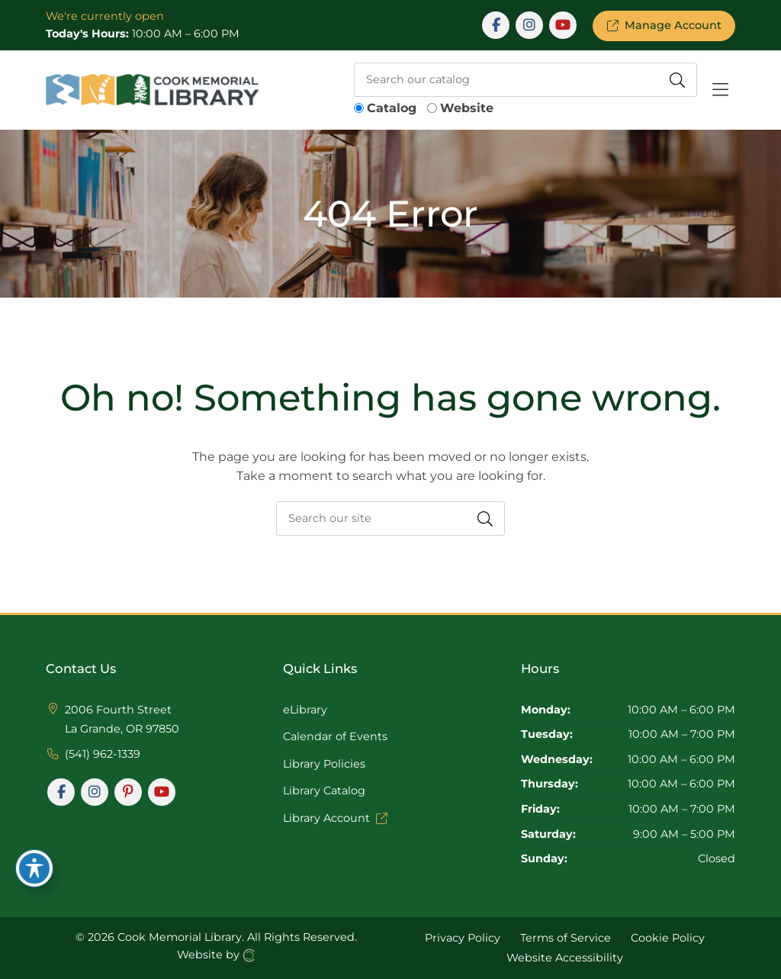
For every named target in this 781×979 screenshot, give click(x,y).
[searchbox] (525, 80)
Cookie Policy (668, 938)
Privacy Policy (462, 938)
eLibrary (305, 710)
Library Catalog (324, 790)
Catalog (391, 108)
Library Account (335, 818)
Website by (216, 955)
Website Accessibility (564, 957)
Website (466, 108)
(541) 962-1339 (102, 754)
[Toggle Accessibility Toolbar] (34, 868)
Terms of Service (565, 938)
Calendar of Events (335, 736)
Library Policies (324, 764)
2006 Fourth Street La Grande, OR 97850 (122, 719)
